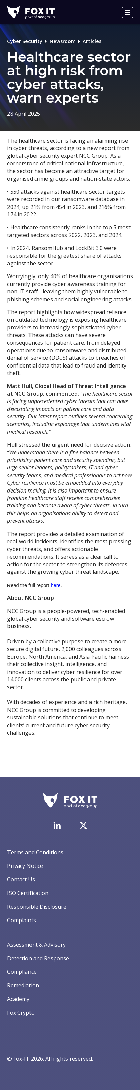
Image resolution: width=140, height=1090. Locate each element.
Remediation (23, 985)
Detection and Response (38, 958)
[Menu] (127, 12)
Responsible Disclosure (36, 906)
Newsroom (62, 41)
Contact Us (21, 879)
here (55, 585)
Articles (92, 41)
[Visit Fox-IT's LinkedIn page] (57, 825)
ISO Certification (27, 893)
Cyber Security (24, 41)
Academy (18, 999)
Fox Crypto (21, 1012)
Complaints (21, 920)
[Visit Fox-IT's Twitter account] (83, 825)
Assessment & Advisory (36, 944)
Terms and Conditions (35, 852)
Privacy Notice (25, 866)
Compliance (22, 972)
